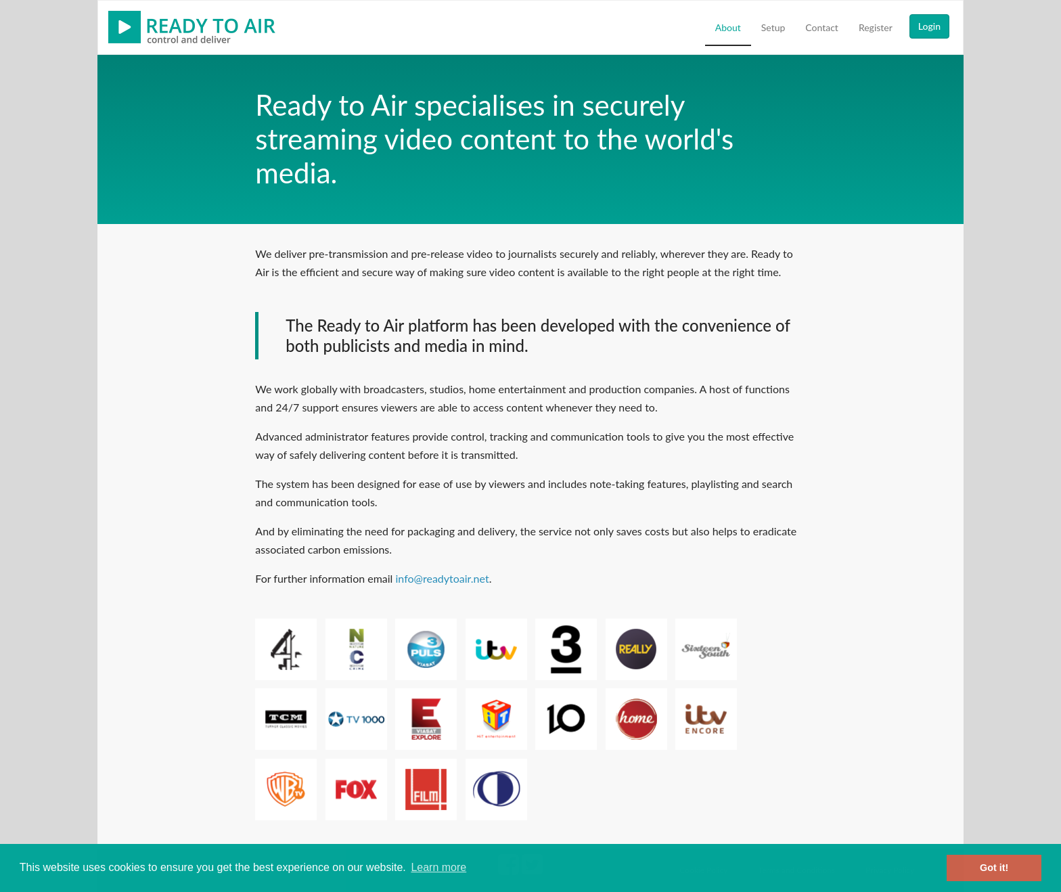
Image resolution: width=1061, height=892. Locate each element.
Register (876, 27)
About (728, 27)
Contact (821, 27)
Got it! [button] (994, 867)
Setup (773, 27)
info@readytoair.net (442, 578)
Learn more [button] (438, 867)
